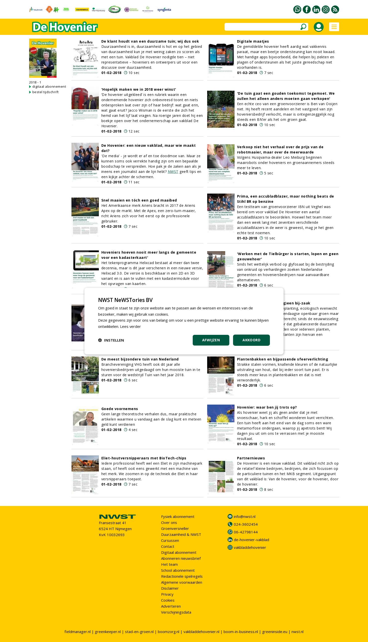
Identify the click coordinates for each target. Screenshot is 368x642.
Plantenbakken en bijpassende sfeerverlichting (282, 359)
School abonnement (178, 570)
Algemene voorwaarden (181, 582)
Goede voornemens (119, 408)
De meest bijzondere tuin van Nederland (140, 359)
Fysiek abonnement (177, 516)
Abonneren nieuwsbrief (181, 558)
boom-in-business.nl (241, 631)
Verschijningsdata (176, 612)
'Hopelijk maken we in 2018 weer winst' (138, 89)
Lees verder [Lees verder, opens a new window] (130, 326)
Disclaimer (170, 588)
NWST (173, 171)
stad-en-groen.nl (139, 631)
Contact (167, 546)
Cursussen (170, 540)
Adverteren (171, 606)
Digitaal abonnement (178, 552)
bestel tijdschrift (45, 92)
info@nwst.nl (244, 516)
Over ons (169, 522)
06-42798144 (246, 531)
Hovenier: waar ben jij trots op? (267, 407)
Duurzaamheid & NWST (181, 534)
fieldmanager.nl (77, 631)
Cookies (168, 600)
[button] (111, 340)
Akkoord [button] (251, 340)
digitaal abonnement (49, 86)
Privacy (167, 594)
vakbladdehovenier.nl (201, 631)
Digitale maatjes (253, 41)
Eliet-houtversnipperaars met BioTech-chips (143, 458)
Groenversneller (175, 528)
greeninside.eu (274, 631)
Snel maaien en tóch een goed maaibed (139, 200)
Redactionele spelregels (182, 576)
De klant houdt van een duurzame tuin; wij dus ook (150, 41)
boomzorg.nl (168, 631)
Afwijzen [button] (211, 340)
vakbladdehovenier (250, 547)
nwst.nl (298, 631)
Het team (169, 564)
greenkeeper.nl (108, 631)
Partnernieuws (251, 458)
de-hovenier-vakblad (251, 539)
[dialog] (184, 320)
